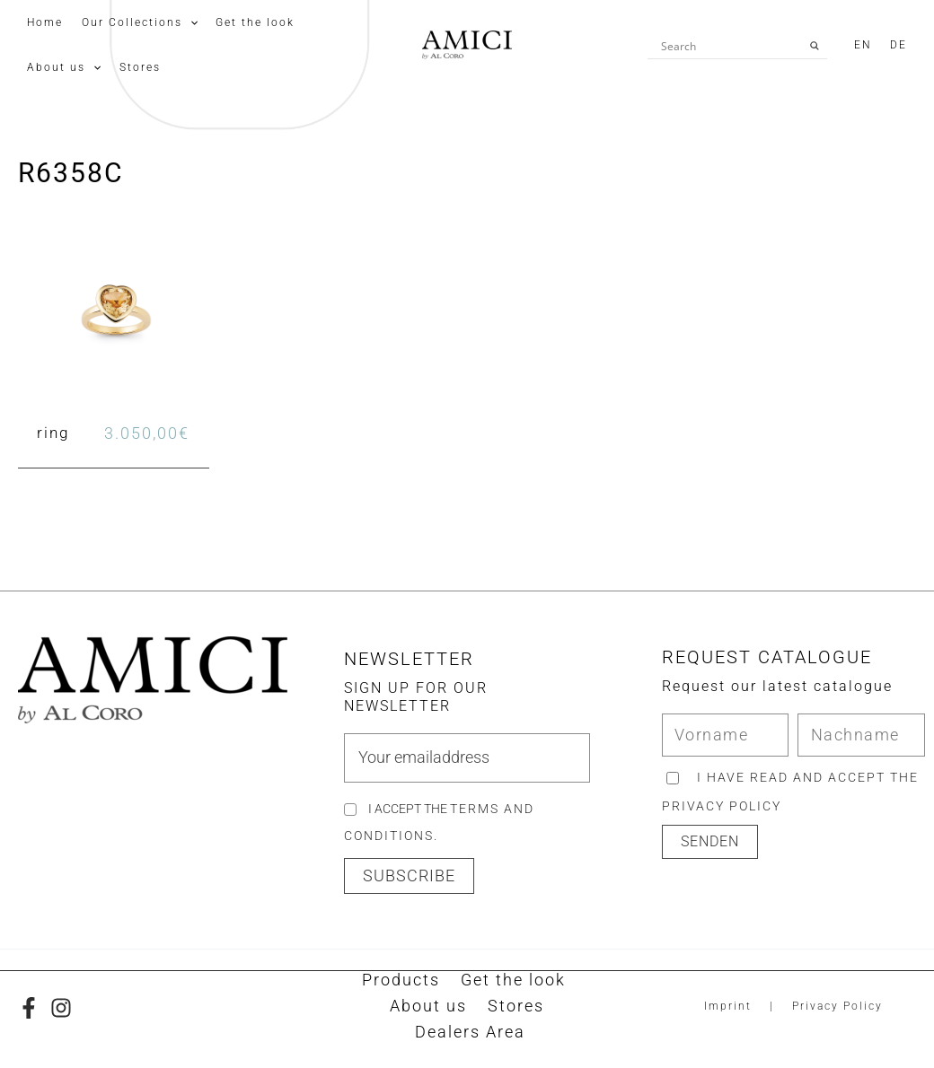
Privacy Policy (837, 1008)
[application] (181, 22)
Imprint (728, 1008)
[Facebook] (29, 1010)
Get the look (509, 982)
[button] (409, 878)
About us (430, 1009)
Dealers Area (471, 1036)
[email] (466, 759)
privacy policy (721, 808)
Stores (513, 1009)
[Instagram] (61, 1010)
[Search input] (729, 45)
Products (402, 982)
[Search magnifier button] (814, 45)
